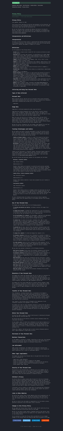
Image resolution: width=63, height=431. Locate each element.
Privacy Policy (25, 6)
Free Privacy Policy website (25, 155)
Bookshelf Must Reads (17, 5)
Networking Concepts (16, 6)
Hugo (30, 426)
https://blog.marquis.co (42, 82)
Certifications (26, 5)
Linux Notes (40, 5)
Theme (34, 426)
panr (40, 426)
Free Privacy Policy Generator (19, 32)
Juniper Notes (33, 5)
